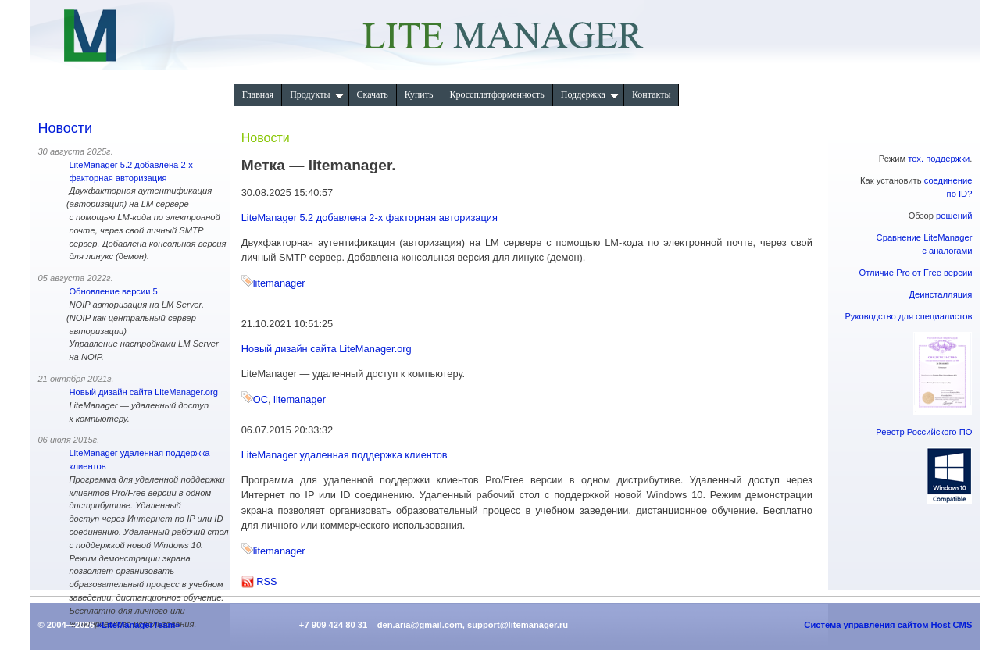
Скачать (372, 94)
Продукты (316, 94)
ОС (260, 399)
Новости (65, 128)
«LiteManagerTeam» (138, 624)
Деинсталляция (941, 294)
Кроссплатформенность (496, 94)
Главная (257, 94)
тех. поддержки (939, 158)
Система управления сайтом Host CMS (888, 624)
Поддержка (590, 94)
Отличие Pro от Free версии (915, 272)
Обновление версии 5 (113, 291)
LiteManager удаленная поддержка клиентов (344, 455)
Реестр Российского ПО (924, 432)
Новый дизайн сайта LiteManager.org (143, 392)
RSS (266, 581)
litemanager (279, 283)
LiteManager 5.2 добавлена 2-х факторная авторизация (369, 217)
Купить (419, 94)
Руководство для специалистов (908, 316)
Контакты (651, 94)
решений (954, 215)
